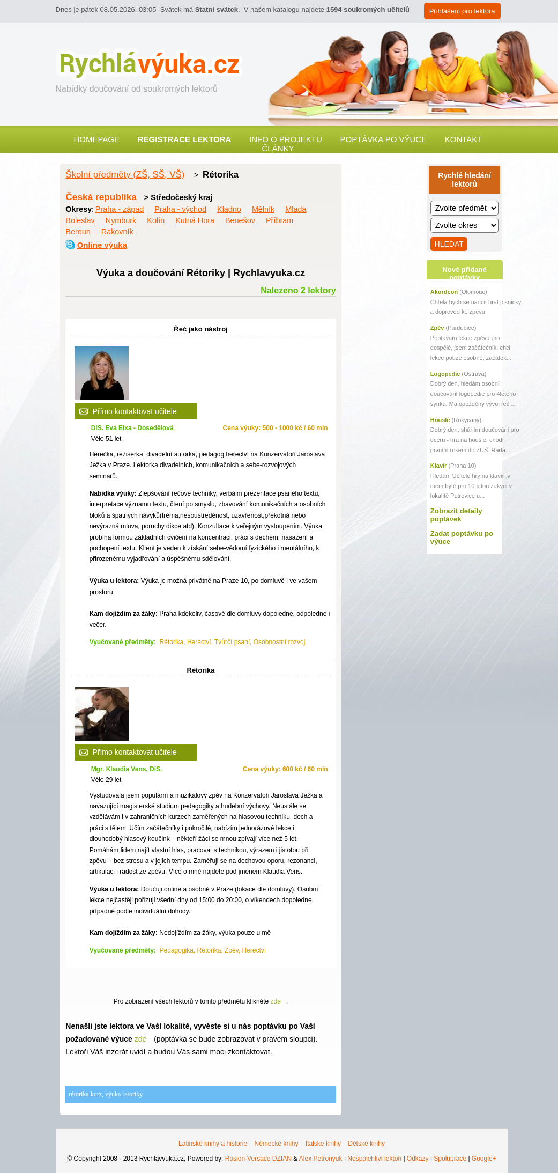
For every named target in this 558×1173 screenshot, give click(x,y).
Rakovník (117, 231)
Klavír (438, 465)
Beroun (77, 231)
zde (276, 1001)
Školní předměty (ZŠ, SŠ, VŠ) (124, 174)
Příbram (279, 220)
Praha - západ (119, 209)
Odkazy (418, 1158)
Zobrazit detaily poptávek (456, 515)
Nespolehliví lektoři (374, 1158)
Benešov (240, 220)
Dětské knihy (366, 1143)
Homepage (96, 139)
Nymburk (121, 220)
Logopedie (445, 374)
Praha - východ (180, 209)
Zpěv (437, 327)
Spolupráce (450, 1158)
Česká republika (100, 196)
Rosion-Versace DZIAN (258, 1158)
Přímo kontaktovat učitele (134, 411)
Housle (440, 420)
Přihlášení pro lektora (462, 11)
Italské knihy (323, 1143)
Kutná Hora (194, 220)
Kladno (229, 209)
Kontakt (463, 139)
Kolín (156, 220)
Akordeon (444, 292)
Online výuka (102, 244)
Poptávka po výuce (383, 139)
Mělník (263, 209)
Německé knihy (276, 1143)
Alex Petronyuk (321, 1158)
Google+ (484, 1158)
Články (278, 148)
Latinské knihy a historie (212, 1143)
